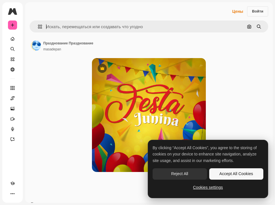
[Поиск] (12, 49)
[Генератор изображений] (12, 108)
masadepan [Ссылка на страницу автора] (52, 49)
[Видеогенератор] (12, 118)
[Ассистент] (12, 139)
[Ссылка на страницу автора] (36, 45)
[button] (38, 26)
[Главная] (12, 38)
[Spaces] (12, 98)
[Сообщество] (12, 69)
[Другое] (12, 193)
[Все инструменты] (12, 88)
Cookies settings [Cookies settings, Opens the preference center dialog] (208, 187)
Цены (237, 11)
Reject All (179, 173)
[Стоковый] (12, 59)
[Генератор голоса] (12, 129)
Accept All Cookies (236, 173)
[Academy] (12, 183)
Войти (257, 11)
